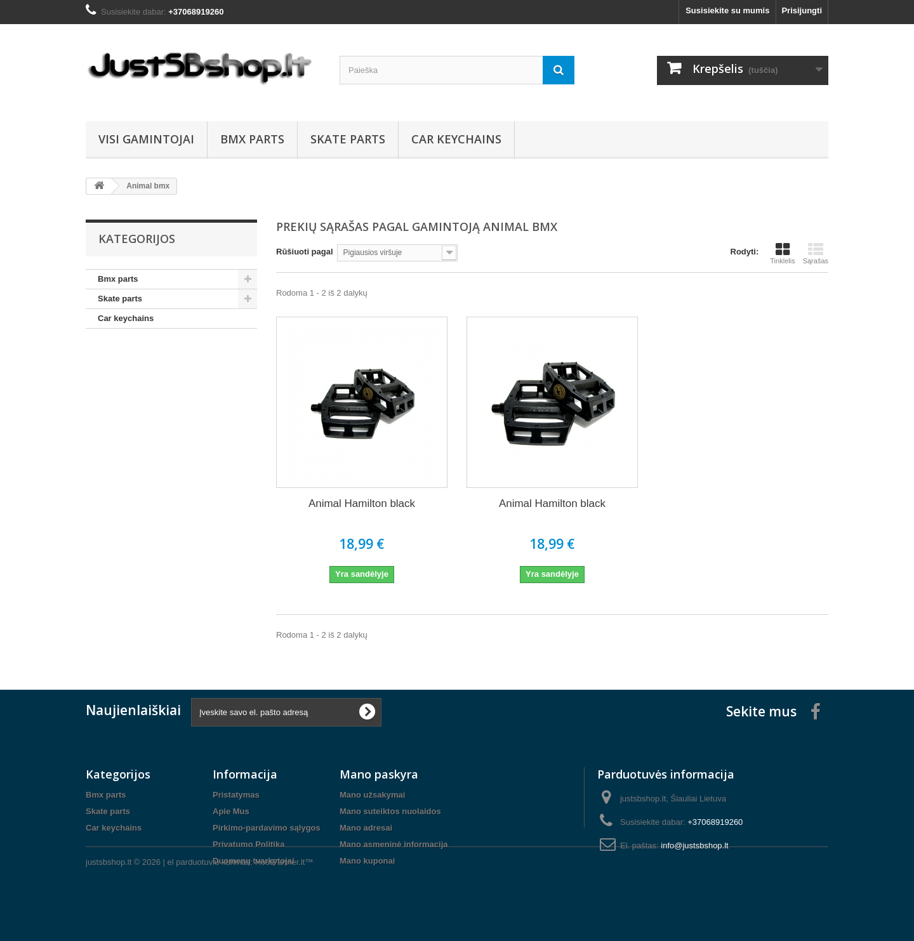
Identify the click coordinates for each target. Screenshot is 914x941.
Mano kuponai (367, 860)
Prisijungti (801, 10)
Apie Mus (231, 811)
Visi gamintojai (146, 139)
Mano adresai (366, 827)
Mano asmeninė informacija (394, 844)
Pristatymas (236, 795)
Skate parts (347, 139)
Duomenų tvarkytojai (254, 860)
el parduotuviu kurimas (209, 906)
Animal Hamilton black (361, 503)
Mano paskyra (379, 774)
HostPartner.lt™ (284, 906)
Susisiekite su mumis (727, 10)
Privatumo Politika (248, 844)
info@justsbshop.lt (694, 845)
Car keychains (456, 139)
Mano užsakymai (372, 795)
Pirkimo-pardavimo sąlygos (267, 827)
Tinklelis (782, 253)
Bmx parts (252, 139)
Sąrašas (815, 253)
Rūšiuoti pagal (304, 251)
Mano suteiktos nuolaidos (390, 811)
